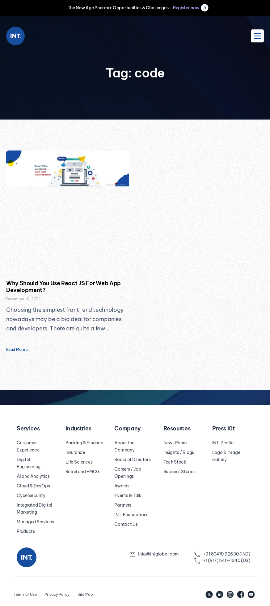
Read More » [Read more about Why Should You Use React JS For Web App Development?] (17, 349)
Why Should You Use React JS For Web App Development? (63, 287)
